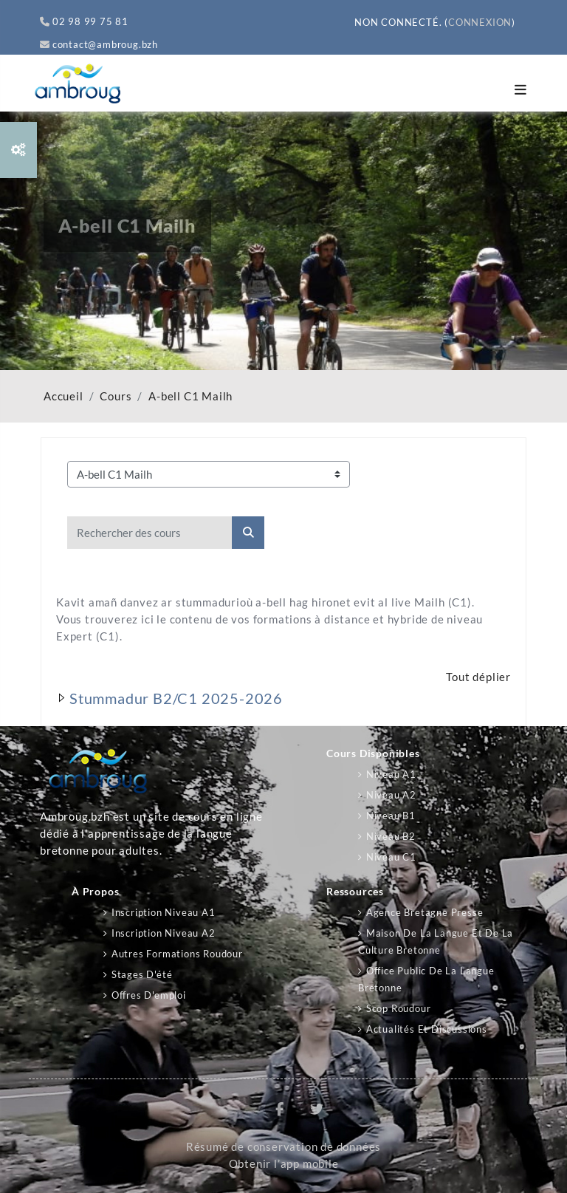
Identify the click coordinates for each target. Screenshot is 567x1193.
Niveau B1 (391, 815)
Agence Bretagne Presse (425, 912)
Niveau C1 (391, 857)
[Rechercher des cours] (150, 532)
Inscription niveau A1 (163, 912)
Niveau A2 (391, 795)
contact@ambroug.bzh (99, 44)
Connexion (480, 22)
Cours (115, 396)
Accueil (63, 396)
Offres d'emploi (148, 995)
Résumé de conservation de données (283, 1147)
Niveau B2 (391, 836)
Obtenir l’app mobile (284, 1164)
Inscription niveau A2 (163, 933)
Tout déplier (478, 677)
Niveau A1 (391, 774)
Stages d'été (142, 974)
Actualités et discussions (426, 1029)
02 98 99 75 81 (84, 21)
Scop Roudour (398, 1008)
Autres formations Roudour (177, 954)
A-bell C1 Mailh (190, 396)
